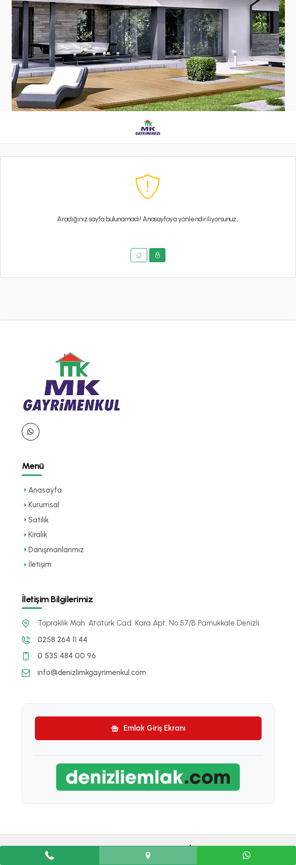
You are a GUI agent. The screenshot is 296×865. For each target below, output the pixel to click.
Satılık (35, 519)
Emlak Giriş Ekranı (148, 728)
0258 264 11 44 (62, 639)
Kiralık (34, 534)
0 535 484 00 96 (66, 655)
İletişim (37, 564)
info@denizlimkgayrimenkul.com (91, 672)
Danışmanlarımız (53, 549)
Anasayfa (42, 490)
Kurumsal (40, 504)
